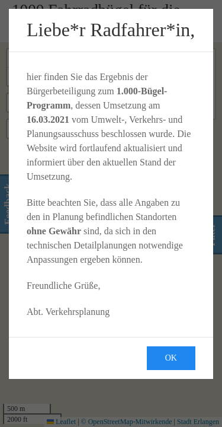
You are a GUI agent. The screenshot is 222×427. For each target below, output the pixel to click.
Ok (171, 357)
